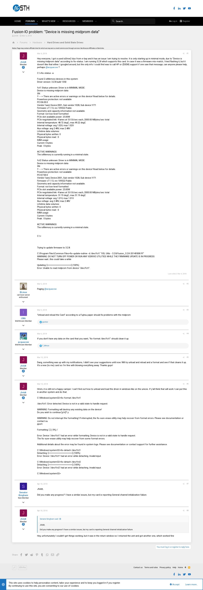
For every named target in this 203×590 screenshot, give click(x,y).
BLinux (23, 292)
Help (174, 567)
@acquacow (52, 67)
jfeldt (16, 36)
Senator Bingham (23, 494)
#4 (188, 334)
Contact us (138, 567)
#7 (188, 484)
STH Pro (22, 567)
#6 (188, 384)
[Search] (133, 21)
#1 (188, 53)
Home (180, 567)
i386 (23, 318)
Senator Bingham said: (49, 519)
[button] (37, 21)
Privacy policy (165, 567)
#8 (188, 510)
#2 (188, 284)
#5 (188, 357)
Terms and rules (151, 567)
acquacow (23, 342)
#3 (188, 310)
